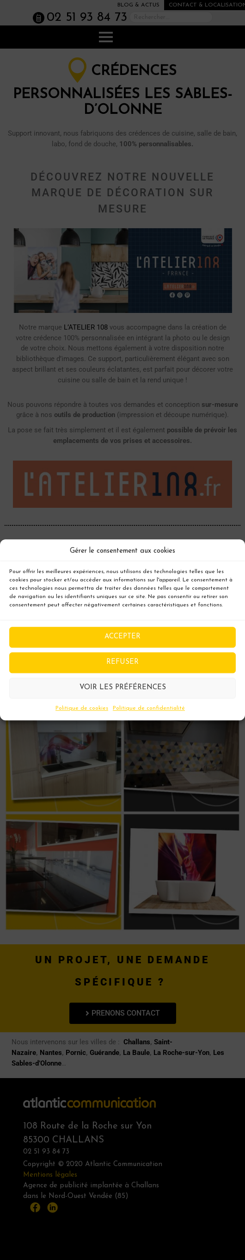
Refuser (122, 662)
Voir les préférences (123, 687)
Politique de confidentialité (149, 708)
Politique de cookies (81, 708)
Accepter (122, 636)
